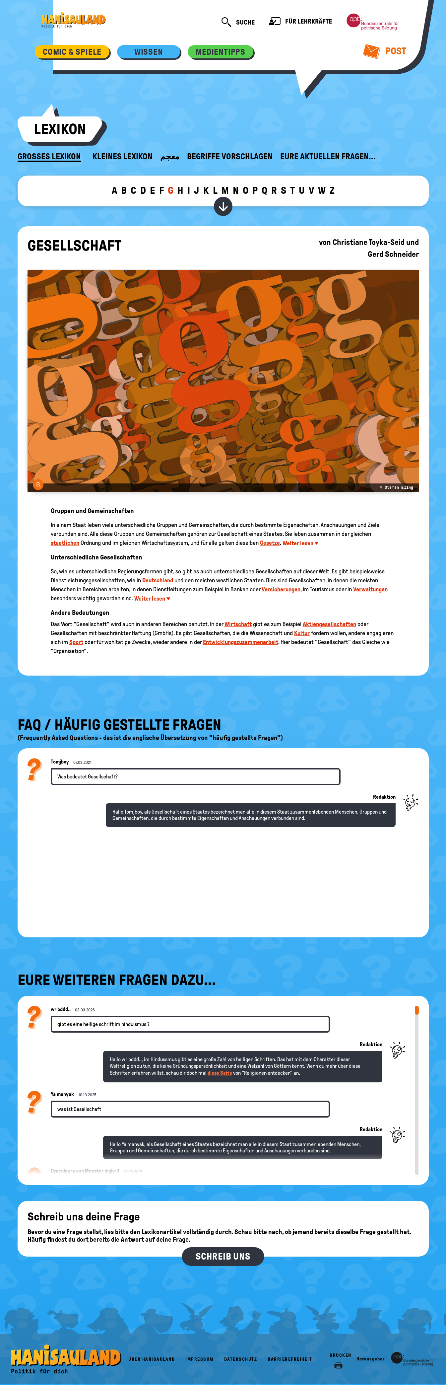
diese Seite (220, 1073)
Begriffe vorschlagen (230, 156)
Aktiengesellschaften (329, 624)
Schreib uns (223, 1256)
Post (384, 51)
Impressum (199, 1359)
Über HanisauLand (151, 1359)
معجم (169, 156)
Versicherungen (281, 589)
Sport (76, 642)
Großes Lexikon (49, 156)
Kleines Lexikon (123, 156)
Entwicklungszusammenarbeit (240, 642)
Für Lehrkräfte (300, 22)
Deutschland (157, 580)
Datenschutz (240, 1359)
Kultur (302, 633)
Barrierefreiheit (290, 1359)
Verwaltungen (370, 589)
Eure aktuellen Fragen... (328, 156)
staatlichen (65, 543)
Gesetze (270, 543)
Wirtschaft (238, 624)
